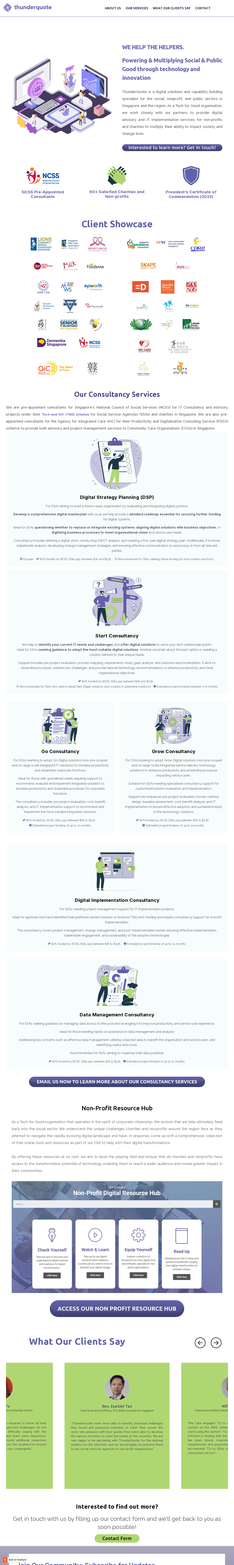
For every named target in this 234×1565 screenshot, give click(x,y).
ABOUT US (113, 8)
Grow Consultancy (173, 740)
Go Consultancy (60, 740)
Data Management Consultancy (175, 882)
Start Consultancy (117, 625)
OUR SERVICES (137, 8)
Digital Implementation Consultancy (58, 889)
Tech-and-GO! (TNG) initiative (65, 398)
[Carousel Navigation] (208, 1307)
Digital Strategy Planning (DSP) (117, 480)
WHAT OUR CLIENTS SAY (171, 8)
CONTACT (202, 8)
